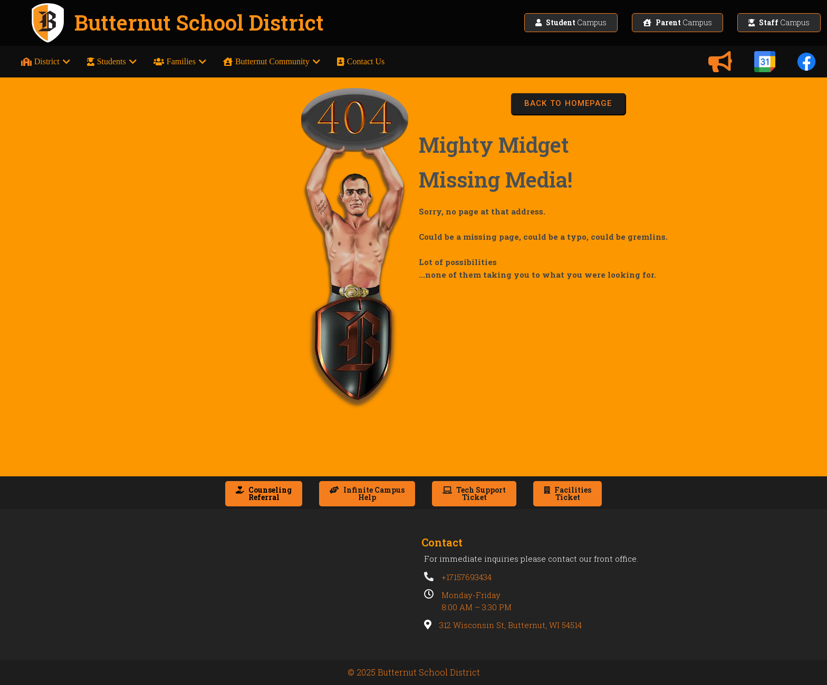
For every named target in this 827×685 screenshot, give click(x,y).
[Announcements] (720, 61)
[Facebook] (806, 61)
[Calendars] (764, 61)
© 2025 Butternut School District (414, 672)
